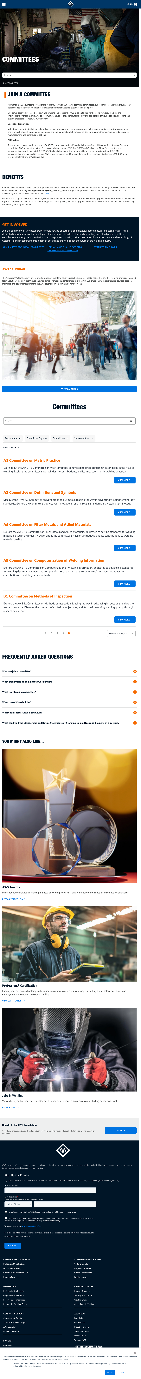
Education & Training (12, 1268)
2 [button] (46, 633)
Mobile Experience (11, 1331)
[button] (131, 421)
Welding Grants (80, 1300)
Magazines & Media (82, 1268)
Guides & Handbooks (83, 1272)
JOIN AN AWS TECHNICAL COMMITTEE (23, 247)
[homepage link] (69, 1149)
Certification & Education (16, 1259)
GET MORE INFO (9, 1107)
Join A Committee (81, 1331)
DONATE (121, 1130)
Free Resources (80, 1277)
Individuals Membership (13, 1291)
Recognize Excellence (13, 899)
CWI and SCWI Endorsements (15, 1272)
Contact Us (7, 1345)
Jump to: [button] (8, 75)
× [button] (134, 1353)
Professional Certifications (14, 1264)
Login (130, 4)
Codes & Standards (82, 1264)
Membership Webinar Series (15, 1304)
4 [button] (57, 633)
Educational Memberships (14, 1300)
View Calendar (69, 389)
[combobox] (63, 421)
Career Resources (83, 1286)
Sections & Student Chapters (15, 1322)
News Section (80, 1335)
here (47, 193)
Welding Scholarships (83, 1295)
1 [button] (40, 633)
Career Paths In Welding (84, 1304)
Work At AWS (80, 1340)
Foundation (79, 1318)
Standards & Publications (87, 1259)
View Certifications (12, 1001)
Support (7, 1341)
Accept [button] (109, 1373)
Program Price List (11, 1277)
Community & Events (14, 1314)
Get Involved (11, 83)
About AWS (80, 1314)
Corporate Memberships (13, 1295)
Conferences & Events (12, 1318)
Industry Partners (81, 1327)
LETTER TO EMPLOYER (105, 247)
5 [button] (63, 633)
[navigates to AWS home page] (70, 7)
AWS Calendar (9, 1327)
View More (124, 480)
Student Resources (82, 1291)
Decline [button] (121, 1373)
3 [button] (51, 633)
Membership (9, 1286)
